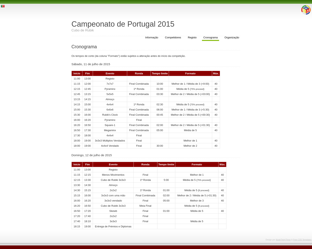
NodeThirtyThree (283, 240)
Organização (231, 37)
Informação (151, 37)
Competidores (173, 37)
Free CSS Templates (302, 240)
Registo (192, 37)
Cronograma (210, 37)
